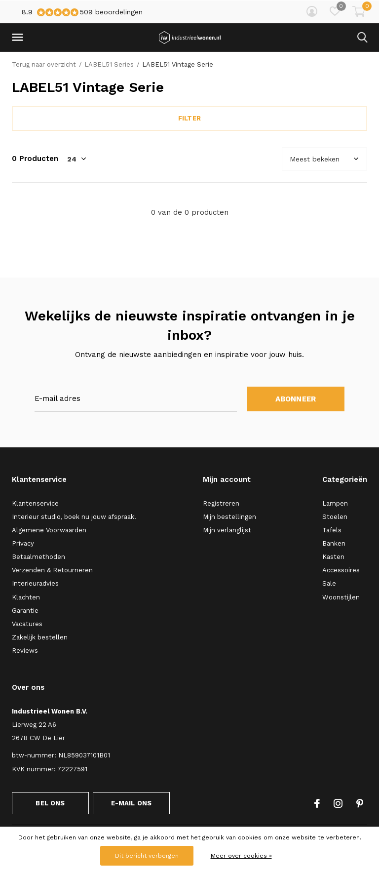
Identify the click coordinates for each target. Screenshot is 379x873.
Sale (329, 583)
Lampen (335, 503)
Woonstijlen (341, 597)
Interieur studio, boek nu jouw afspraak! (74, 516)
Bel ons (50, 803)
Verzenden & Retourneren (52, 570)
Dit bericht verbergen (147, 855)
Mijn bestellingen (229, 516)
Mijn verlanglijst (227, 530)
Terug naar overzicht (44, 64)
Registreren (221, 503)
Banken (333, 543)
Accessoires (341, 570)
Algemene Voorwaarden (49, 530)
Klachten (26, 597)
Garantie (25, 610)
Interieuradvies (35, 583)
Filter (189, 118)
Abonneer (295, 399)
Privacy (23, 543)
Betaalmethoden (38, 556)
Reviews (25, 650)
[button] (19, 37)
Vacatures (27, 624)
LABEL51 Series (109, 64)
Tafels (331, 530)
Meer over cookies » (241, 855)
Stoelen (334, 516)
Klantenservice (35, 503)
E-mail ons (131, 803)
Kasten (333, 556)
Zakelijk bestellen (40, 637)
